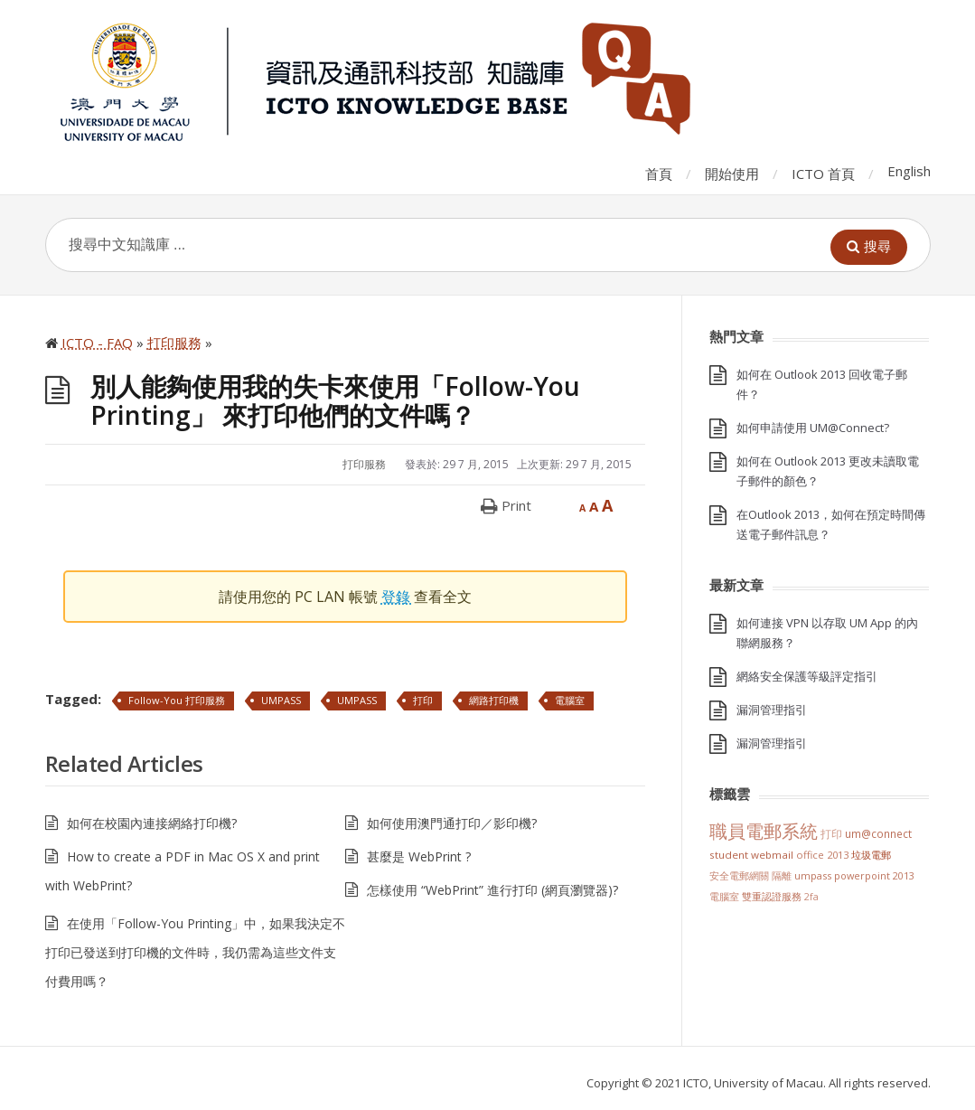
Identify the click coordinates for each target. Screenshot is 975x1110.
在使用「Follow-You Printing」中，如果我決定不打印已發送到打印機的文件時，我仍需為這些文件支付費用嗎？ (195, 952)
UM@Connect (878, 833)
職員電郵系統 (763, 831)
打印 (423, 700)
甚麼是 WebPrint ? (419, 856)
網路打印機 (494, 700)
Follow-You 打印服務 (176, 700)
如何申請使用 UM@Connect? (812, 427)
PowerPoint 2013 (874, 875)
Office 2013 (822, 854)
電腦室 (570, 700)
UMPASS (281, 700)
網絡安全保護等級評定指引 (806, 676)
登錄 (397, 597)
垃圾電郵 (871, 854)
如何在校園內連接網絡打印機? (152, 823)
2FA (811, 896)
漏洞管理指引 (771, 709)
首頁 (658, 174)
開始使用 (732, 174)
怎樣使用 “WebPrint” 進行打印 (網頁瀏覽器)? (492, 889)
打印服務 (364, 464)
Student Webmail (751, 854)
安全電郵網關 (739, 875)
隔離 (782, 875)
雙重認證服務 (772, 896)
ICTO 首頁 (823, 174)
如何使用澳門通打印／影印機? (452, 823)
